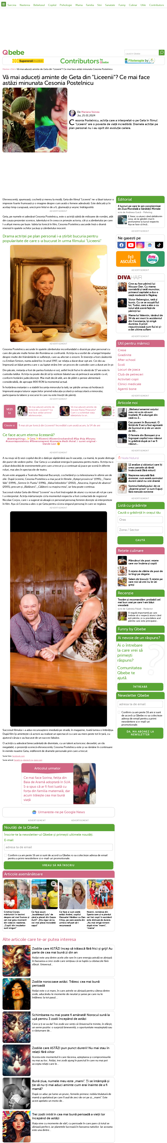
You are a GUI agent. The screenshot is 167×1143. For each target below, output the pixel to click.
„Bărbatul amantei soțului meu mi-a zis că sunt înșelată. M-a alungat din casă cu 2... (143, 413)
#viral (72, 441)
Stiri (99, 5)
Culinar (133, 5)
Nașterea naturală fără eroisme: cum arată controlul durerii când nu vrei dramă (145, 478)
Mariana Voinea (90, 112)
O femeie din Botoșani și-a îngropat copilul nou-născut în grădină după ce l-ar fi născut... (145, 439)
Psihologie (66, 5)
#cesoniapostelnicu (17, 441)
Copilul (52, 5)
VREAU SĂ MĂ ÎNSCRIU (58, 865)
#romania (55, 441)
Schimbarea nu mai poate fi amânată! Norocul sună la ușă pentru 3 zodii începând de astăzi (71, 1017)
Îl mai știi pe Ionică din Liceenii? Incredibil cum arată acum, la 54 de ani (59, 425)
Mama (79, 5)
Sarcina (12, 5)
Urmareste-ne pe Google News (58, 812)
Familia (90, 5)
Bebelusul (39, 5)
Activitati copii (128, 379)
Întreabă (140, 687)
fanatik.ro (18, 760)
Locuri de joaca (129, 369)
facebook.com (18, 756)
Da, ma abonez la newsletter (140, 733)
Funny (122, 5)
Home (6, 69)
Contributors (156, 5)
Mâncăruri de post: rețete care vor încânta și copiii (143, 562)
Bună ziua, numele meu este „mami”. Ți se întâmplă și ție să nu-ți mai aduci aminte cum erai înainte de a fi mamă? (70, 1085)
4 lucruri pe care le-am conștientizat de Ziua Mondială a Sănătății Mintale (139, 207)
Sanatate (110, 5)
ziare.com (38, 760)
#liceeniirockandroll (61, 438)
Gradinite (124, 355)
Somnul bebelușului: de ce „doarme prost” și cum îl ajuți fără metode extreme (145, 489)
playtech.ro (28, 760)
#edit (65, 441)
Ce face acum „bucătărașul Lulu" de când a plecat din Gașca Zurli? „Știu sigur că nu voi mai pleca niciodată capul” (43, 919)
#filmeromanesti (39, 441)
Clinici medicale (129, 384)
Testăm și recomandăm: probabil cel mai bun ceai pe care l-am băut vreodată (139, 602)
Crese (122, 350)
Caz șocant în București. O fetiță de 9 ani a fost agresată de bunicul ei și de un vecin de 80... (145, 426)
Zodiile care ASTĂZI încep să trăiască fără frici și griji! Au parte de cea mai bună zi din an (72, 950)
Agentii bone (127, 389)
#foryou (91, 438)
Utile (143, 5)
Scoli (121, 364)
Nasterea (25, 5)
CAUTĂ (140, 540)
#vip (82, 438)
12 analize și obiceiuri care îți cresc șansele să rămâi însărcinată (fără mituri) (145, 467)
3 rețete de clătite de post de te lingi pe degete (145, 573)
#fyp (76, 438)
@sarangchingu (16, 438)
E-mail (8, 840)
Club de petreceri (130, 374)
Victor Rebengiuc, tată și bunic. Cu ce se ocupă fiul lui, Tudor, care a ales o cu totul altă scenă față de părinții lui (143, 305)
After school (126, 360)
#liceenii (43, 438)
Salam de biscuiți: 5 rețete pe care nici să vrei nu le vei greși (145, 582)
